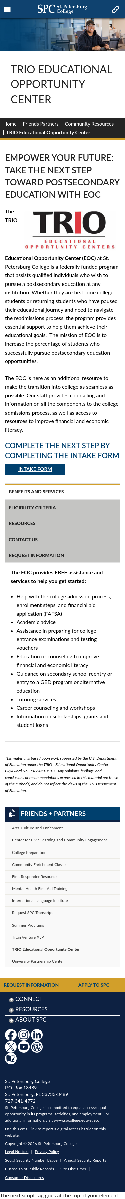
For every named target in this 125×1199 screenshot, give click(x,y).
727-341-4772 (20, 1101)
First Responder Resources (35, 876)
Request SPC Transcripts (33, 912)
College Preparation (29, 852)
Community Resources (89, 124)
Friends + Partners (45, 813)
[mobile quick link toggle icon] (115, 10)
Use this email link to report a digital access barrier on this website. (55, 1132)
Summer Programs (28, 925)
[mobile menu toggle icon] (7, 9)
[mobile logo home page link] (62, 9)
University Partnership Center (38, 961)
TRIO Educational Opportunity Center (46, 949)
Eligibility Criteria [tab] (32, 507)
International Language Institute (40, 900)
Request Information (31, 985)
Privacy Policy (47, 1151)
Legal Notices (16, 1151)
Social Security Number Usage (31, 1160)
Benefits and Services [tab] (36, 491)
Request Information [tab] (36, 555)
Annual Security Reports (85, 1160)
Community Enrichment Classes (39, 864)
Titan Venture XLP (28, 937)
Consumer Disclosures (24, 1177)
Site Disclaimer (73, 1168)
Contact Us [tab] (23, 539)
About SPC (30, 1019)
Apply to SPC (93, 985)
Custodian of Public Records (29, 1168)
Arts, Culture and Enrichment (37, 827)
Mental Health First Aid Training (39, 888)
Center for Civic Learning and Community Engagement (59, 839)
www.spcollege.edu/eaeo (76, 1120)
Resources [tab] (22, 523)
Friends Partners (41, 124)
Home (10, 124)
